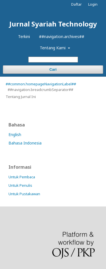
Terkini (24, 36)
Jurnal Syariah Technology (53, 23)
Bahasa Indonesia (25, 143)
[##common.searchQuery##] (53, 60)
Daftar (76, 4)
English (14, 134)
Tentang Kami (53, 47)
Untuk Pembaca (21, 176)
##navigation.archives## (61, 36)
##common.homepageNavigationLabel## (41, 83)
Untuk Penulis (20, 185)
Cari (53, 69)
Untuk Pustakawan (24, 193)
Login (93, 4)
